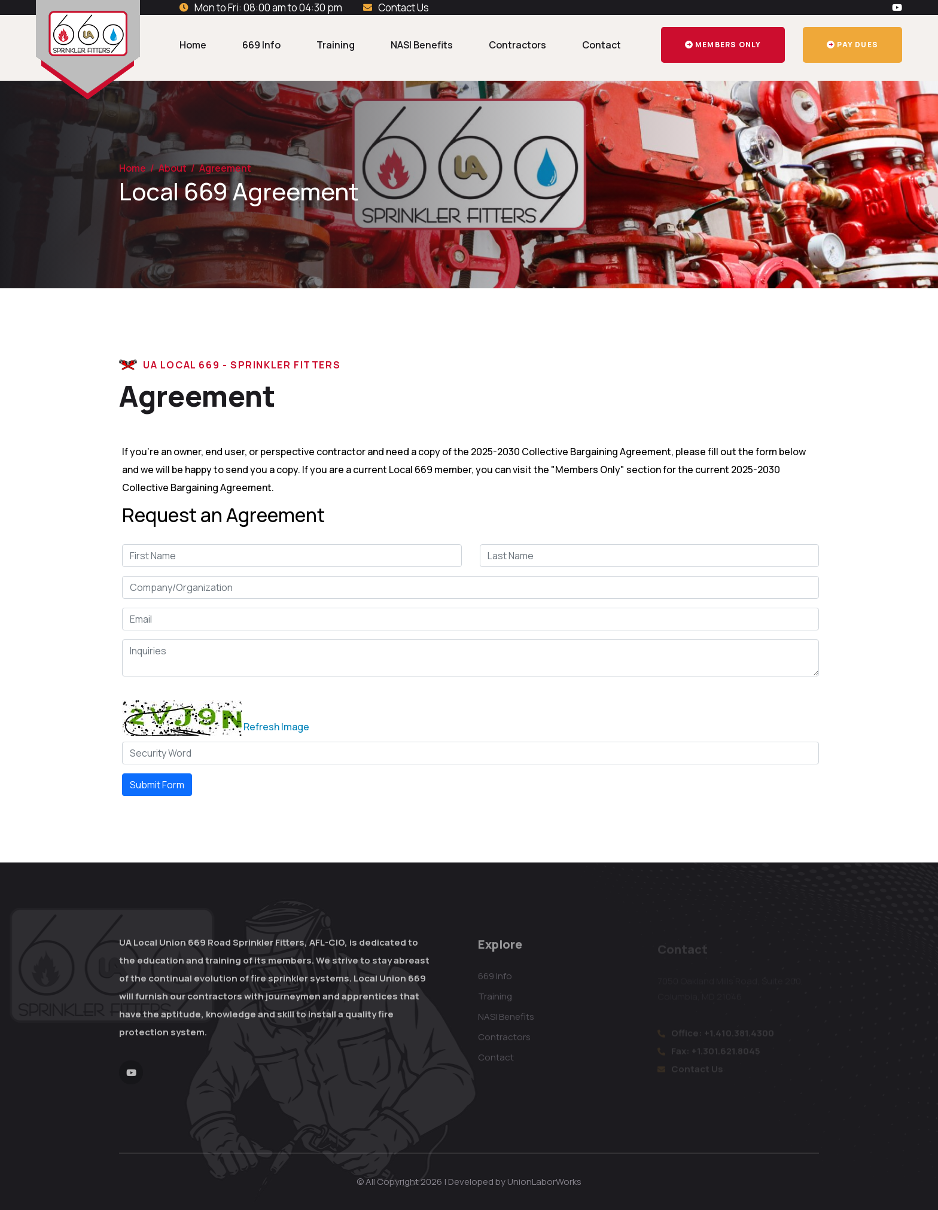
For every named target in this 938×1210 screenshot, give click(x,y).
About (173, 168)
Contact (601, 44)
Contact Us (403, 7)
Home (192, 44)
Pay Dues (852, 44)
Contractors (517, 44)
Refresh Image (276, 726)
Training (335, 44)
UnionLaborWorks (544, 1181)
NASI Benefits (422, 44)
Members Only (723, 44)
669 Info (261, 44)
